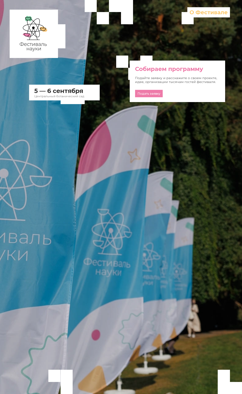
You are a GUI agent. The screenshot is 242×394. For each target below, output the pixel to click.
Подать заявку (148, 93)
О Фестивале (209, 12)
